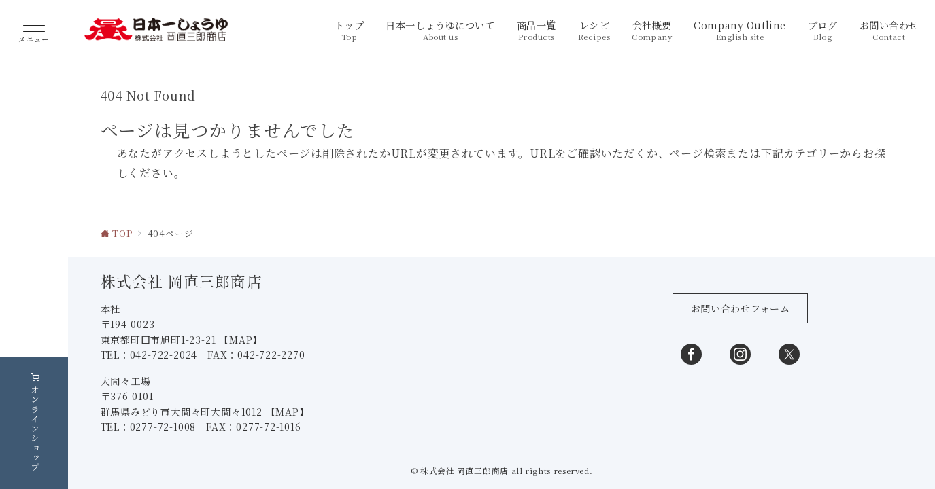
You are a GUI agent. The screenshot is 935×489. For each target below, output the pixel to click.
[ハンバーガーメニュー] (34, 31)
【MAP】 (242, 409)
